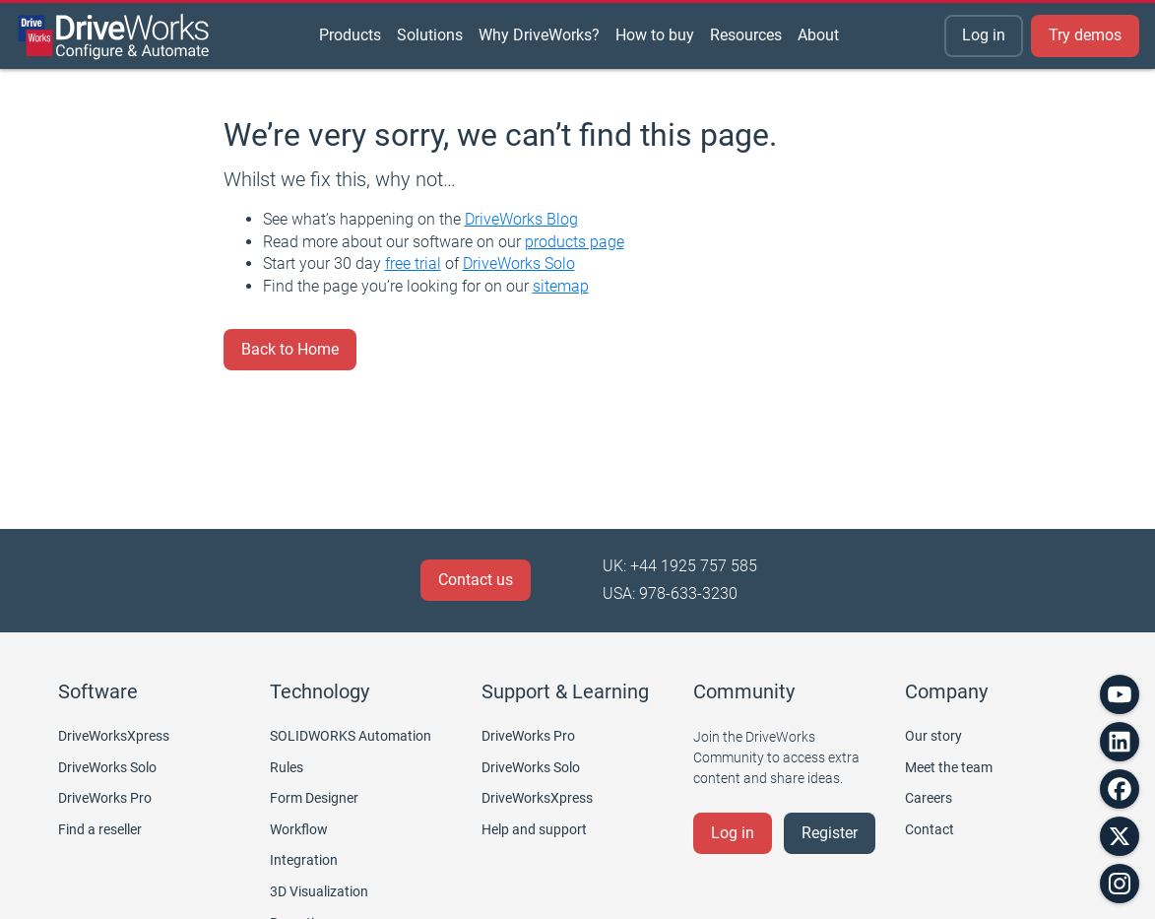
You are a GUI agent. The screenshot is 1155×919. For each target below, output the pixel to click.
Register (830, 832)
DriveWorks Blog (521, 219)
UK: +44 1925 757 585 (680, 566)
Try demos (1085, 35)
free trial (413, 263)
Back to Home (290, 349)
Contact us (475, 579)
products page (574, 241)
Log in (983, 35)
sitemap (561, 286)
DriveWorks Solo (519, 263)
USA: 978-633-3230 (670, 593)
